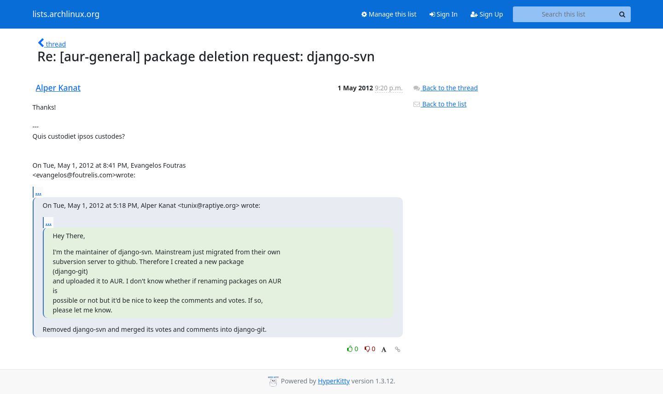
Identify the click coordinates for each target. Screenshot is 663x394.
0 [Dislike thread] (370, 348)
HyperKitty (333, 380)
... (38, 192)
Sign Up (487, 14)
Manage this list (389, 14)
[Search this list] (564, 14)
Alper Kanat (58, 87)
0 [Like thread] (353, 348)
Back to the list (440, 104)
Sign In (444, 14)
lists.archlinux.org (66, 14)
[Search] (622, 14)
